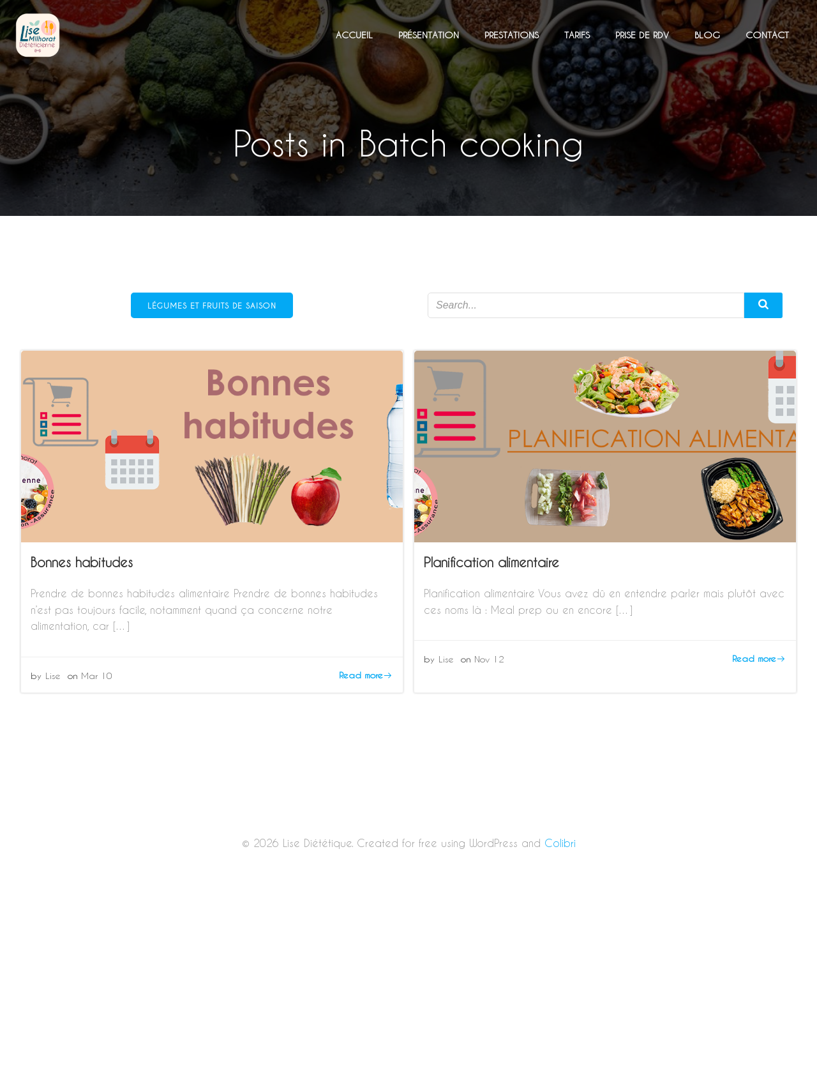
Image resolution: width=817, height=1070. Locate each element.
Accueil (354, 34)
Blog (707, 34)
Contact (767, 34)
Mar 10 (96, 675)
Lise (53, 675)
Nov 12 (489, 658)
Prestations (511, 34)
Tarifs (577, 34)
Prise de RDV (642, 34)
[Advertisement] (408, 975)
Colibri (560, 843)
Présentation (428, 34)
